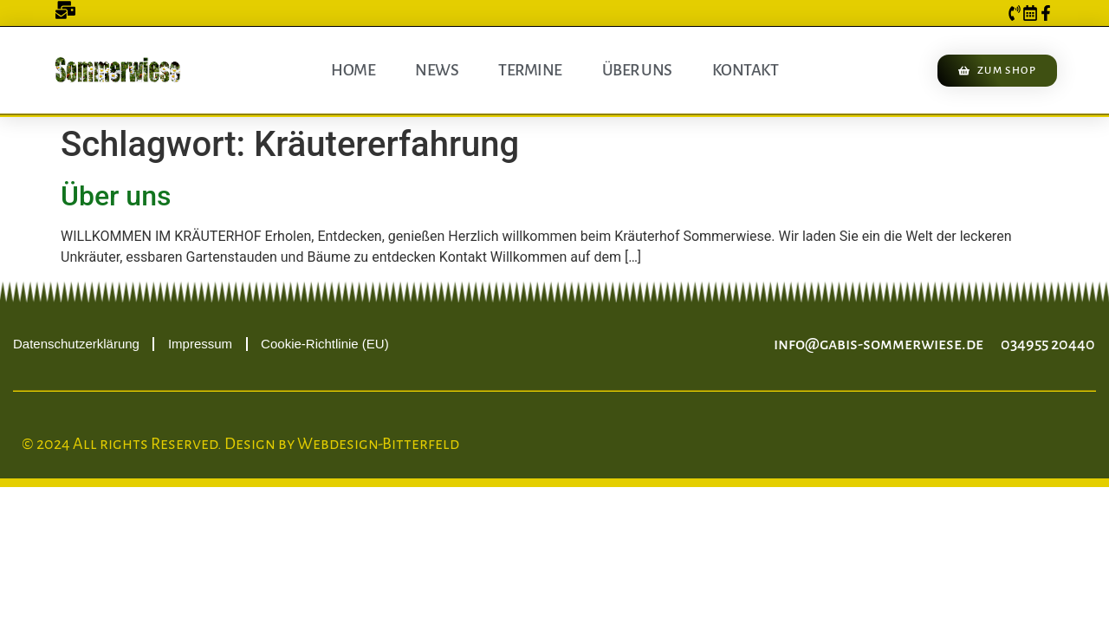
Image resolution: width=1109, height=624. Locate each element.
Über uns (637, 70)
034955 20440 (1048, 344)
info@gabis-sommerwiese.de (878, 344)
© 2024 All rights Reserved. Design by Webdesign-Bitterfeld (240, 443)
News (436, 70)
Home (353, 70)
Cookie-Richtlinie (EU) (325, 343)
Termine (530, 70)
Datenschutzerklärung (76, 343)
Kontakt (745, 70)
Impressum (200, 343)
